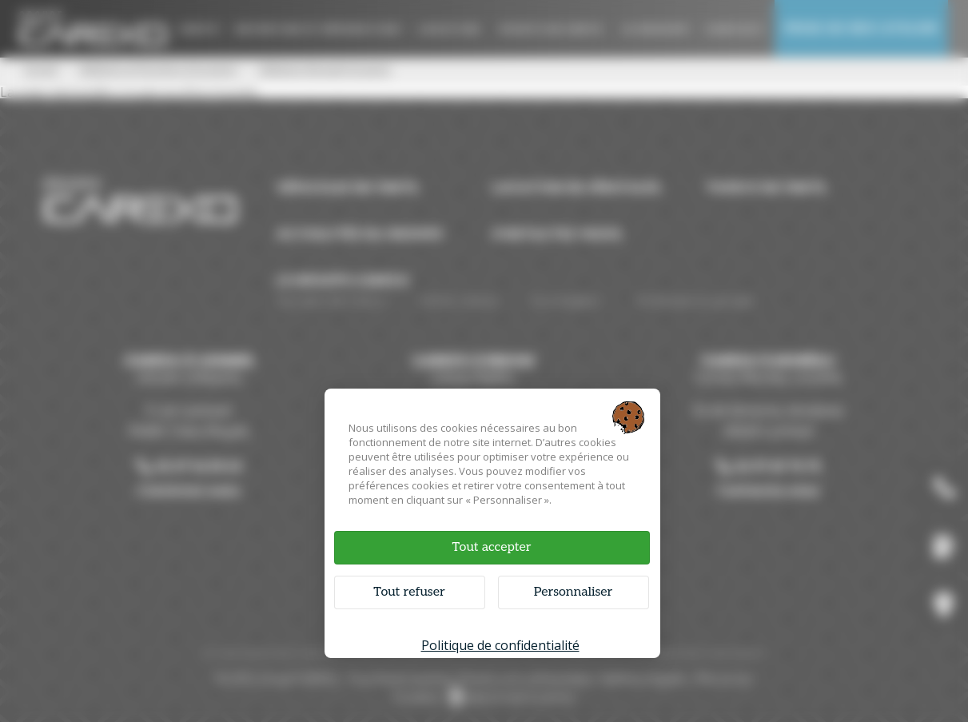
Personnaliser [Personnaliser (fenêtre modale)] (573, 592)
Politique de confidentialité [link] (500, 645)
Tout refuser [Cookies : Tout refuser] (408, 592)
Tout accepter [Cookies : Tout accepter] (491, 547)
